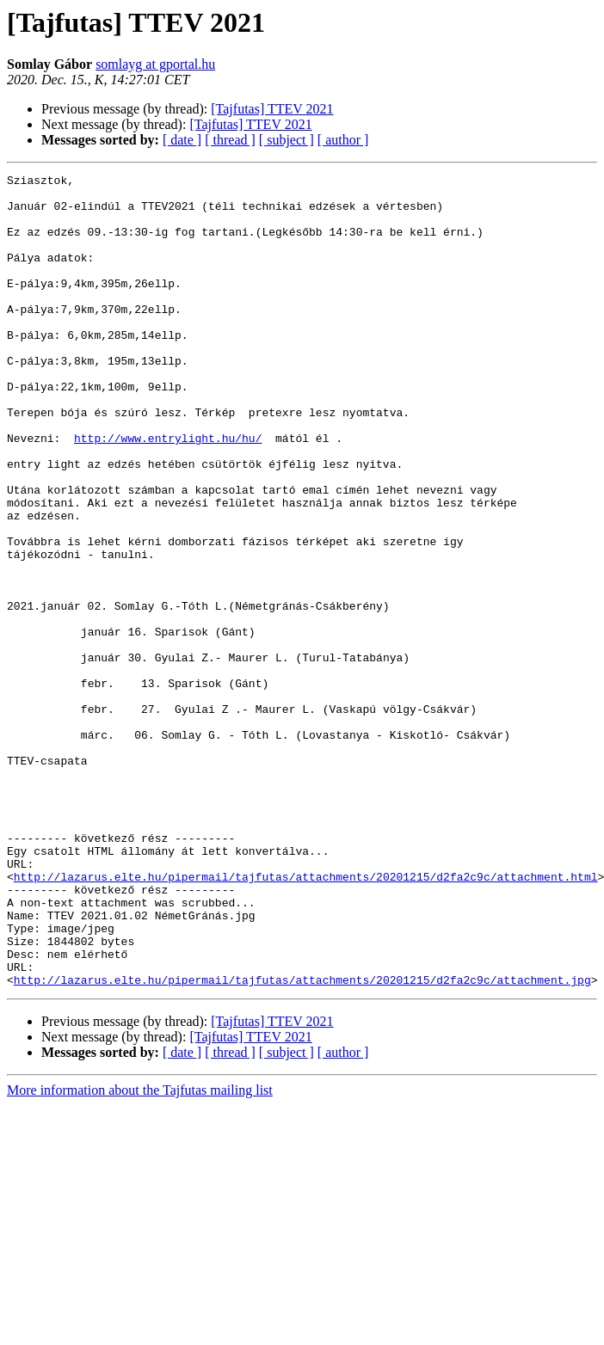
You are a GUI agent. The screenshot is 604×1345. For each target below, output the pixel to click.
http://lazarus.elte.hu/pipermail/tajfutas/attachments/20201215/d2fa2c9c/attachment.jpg (302, 1142)
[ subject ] (286, 139)
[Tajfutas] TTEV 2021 (272, 108)
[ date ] (182, 139)
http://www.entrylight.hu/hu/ (168, 492)
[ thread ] (230, 139)
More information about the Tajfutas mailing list (140, 1252)
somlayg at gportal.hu (155, 64)
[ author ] (343, 139)
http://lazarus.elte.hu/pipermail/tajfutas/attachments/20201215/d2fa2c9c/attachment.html (306, 1018)
